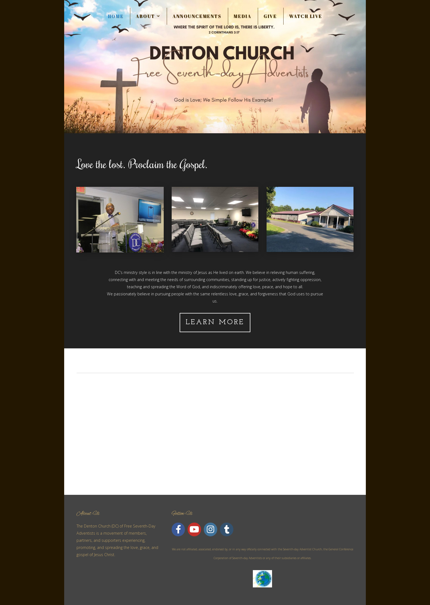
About (148, 16)
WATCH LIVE (305, 16)
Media (242, 16)
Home (115, 16)
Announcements (196, 16)
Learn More (215, 322)
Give (270, 16)
